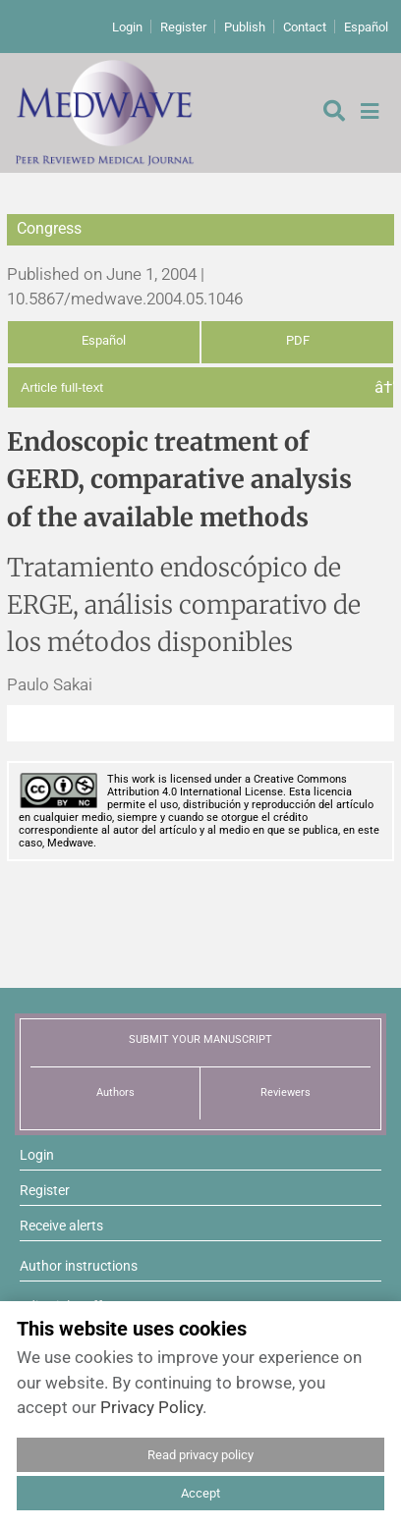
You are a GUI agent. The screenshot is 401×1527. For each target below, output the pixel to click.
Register (183, 27)
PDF (298, 340)
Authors (115, 1092)
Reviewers (285, 1092)
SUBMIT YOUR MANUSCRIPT (200, 1039)
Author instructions (79, 1266)
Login (127, 27)
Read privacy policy (200, 1454)
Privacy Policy (151, 1407)
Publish (244, 27)
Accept (200, 1493)
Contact (304, 27)
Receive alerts (61, 1225)
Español (366, 27)
